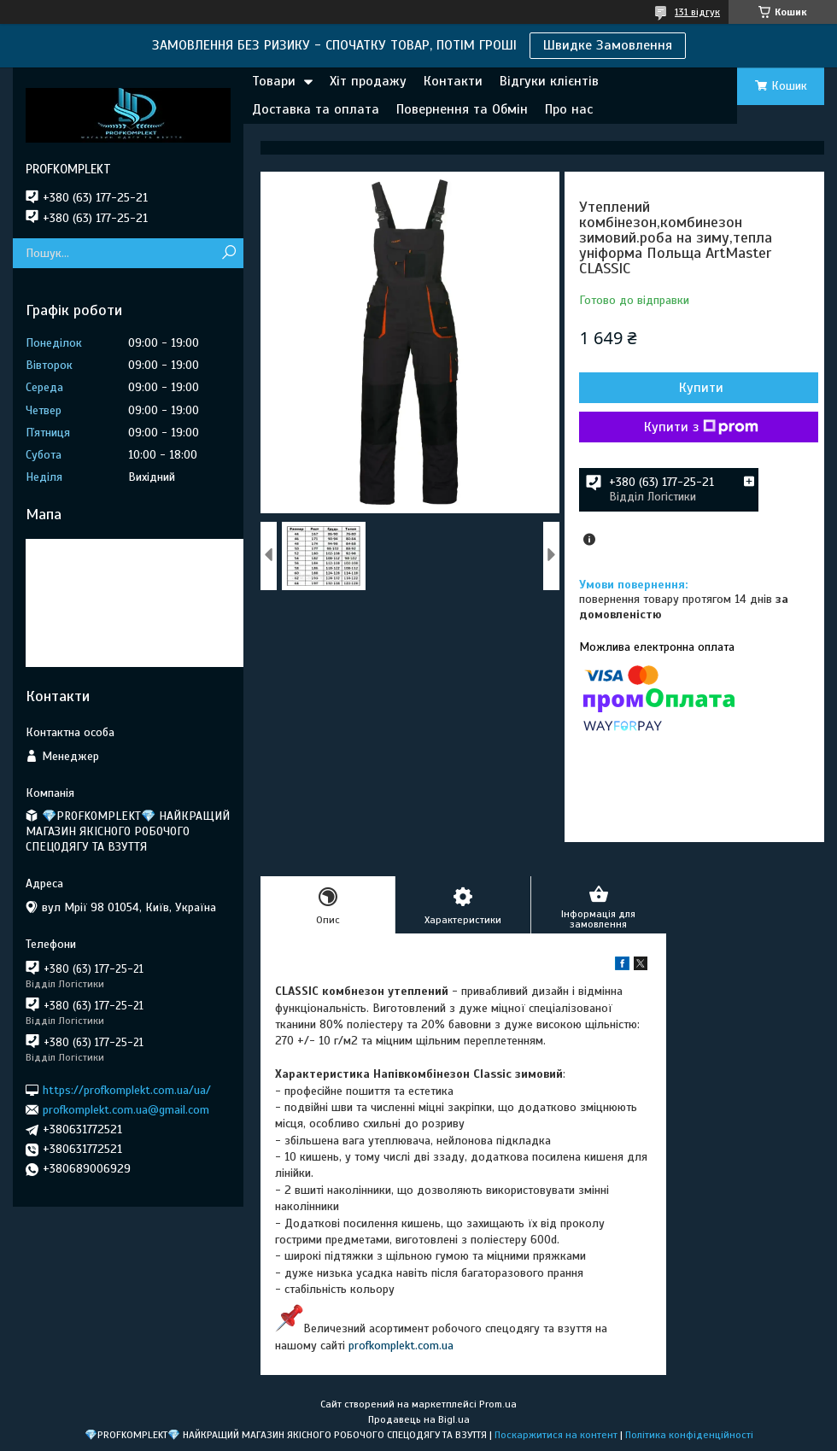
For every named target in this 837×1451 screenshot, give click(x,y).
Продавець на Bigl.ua (419, 1419)
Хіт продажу (368, 81)
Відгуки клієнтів (549, 81)
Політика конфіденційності (689, 1435)
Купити (701, 387)
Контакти (453, 81)
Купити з (701, 427)
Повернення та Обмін (462, 109)
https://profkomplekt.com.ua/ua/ (127, 1089)
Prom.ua (498, 1404)
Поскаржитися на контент (556, 1435)
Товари (274, 81)
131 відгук (697, 12)
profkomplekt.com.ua (401, 1345)
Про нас (569, 109)
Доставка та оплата (315, 109)
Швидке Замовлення (607, 45)
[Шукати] (228, 253)
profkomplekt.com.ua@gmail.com (126, 1110)
